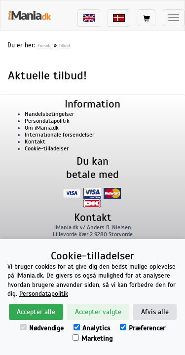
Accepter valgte (98, 312)
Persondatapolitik (47, 120)
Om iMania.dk (42, 127)
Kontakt (35, 141)
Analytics (92, 328)
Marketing (92, 338)
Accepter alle (36, 312)
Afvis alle (155, 312)
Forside (44, 46)
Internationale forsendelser (59, 134)
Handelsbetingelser (49, 113)
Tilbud (64, 46)
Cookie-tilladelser (47, 148)
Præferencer (142, 328)
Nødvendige (42, 328)
